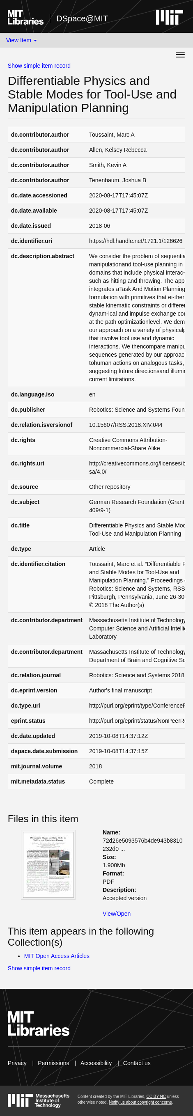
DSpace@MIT (82, 18)
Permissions (53, 1063)
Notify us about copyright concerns (140, 1102)
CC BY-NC (155, 1096)
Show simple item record (39, 65)
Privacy (17, 1063)
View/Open (117, 913)
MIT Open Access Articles (57, 956)
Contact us (137, 1063)
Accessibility (96, 1063)
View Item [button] (21, 40)
